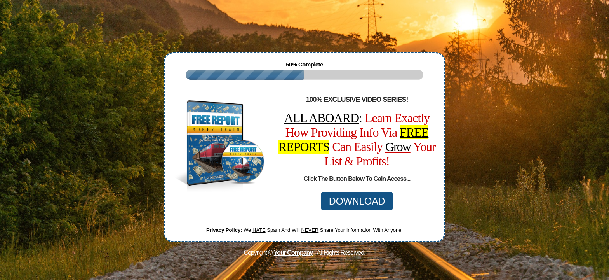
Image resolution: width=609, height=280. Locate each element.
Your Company (293, 252)
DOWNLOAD (357, 201)
